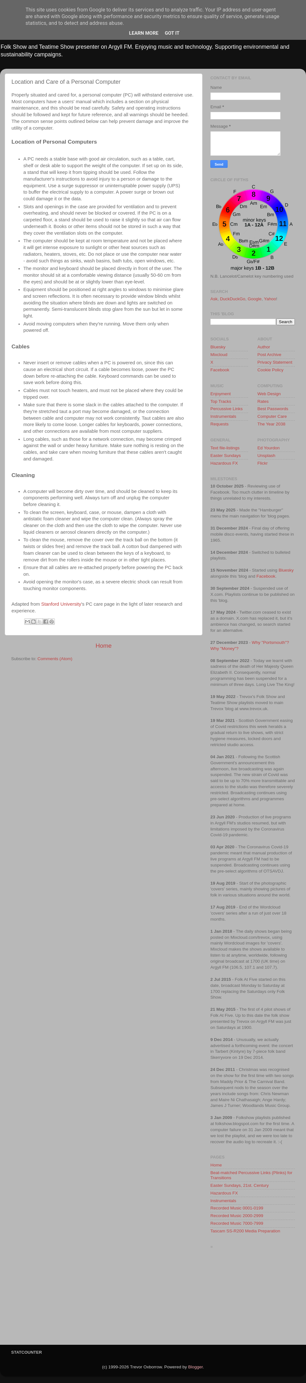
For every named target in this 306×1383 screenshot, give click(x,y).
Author (264, 347)
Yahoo (270, 298)
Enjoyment (220, 393)
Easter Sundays (225, 455)
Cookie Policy (271, 369)
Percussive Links (226, 408)
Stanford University (61, 604)
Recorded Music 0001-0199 (236, 1208)
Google (255, 298)
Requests (219, 424)
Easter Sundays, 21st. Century (239, 1185)
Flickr (263, 463)
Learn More (143, 33)
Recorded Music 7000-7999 (236, 1223)
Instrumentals (223, 416)
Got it (172, 33)
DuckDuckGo (232, 298)
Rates (263, 401)
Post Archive (269, 354)
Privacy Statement (275, 362)
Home (104, 645)
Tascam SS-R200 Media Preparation (245, 1231)
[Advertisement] (252, 1298)
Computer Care (272, 416)
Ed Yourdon (269, 448)
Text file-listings (225, 448)
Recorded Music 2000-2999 (236, 1215)
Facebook (219, 369)
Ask (214, 298)
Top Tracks (220, 401)
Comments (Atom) (55, 658)
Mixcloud (218, 354)
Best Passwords (273, 408)
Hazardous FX (224, 463)
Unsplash (266, 455)
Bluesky (217, 347)
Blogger (195, 1367)
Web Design (269, 393)
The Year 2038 (272, 424)
